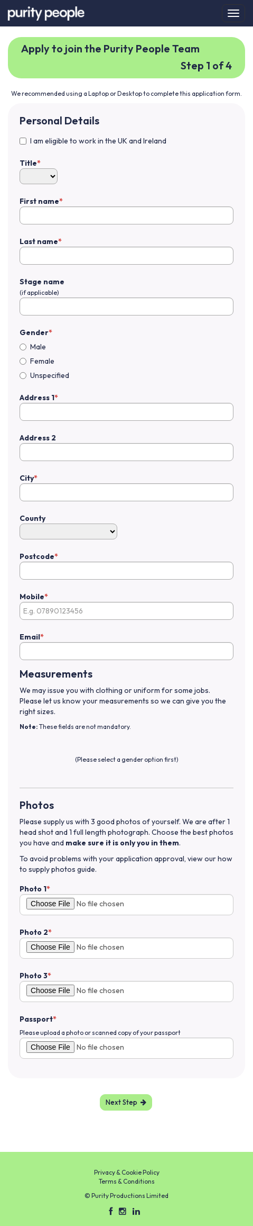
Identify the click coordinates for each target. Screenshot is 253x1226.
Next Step (126, 1102)
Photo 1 (33, 889)
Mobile (32, 596)
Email (30, 637)
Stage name (42, 286)
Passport (36, 1019)
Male (38, 346)
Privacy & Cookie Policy (127, 1172)
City (27, 478)
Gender (34, 332)
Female (42, 361)
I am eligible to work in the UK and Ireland (98, 141)
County (32, 518)
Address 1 (37, 397)
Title (28, 163)
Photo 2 (34, 932)
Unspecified (49, 375)
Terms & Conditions (127, 1181)
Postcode (37, 556)
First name (39, 201)
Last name (39, 241)
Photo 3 (34, 975)
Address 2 (38, 438)
